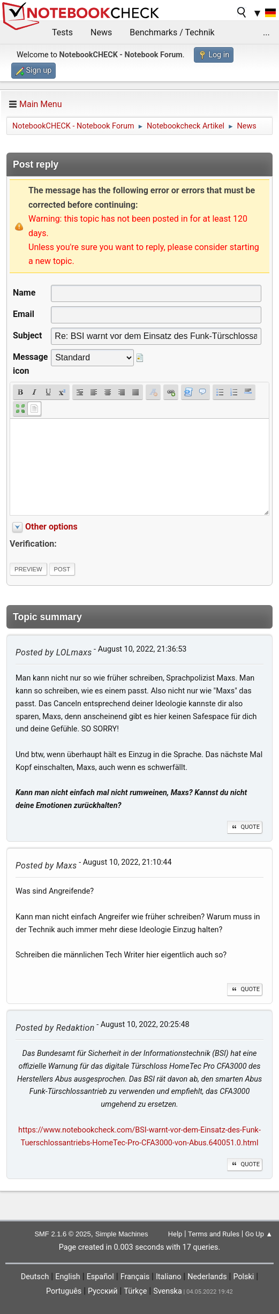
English (67, 1276)
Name (24, 293)
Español (100, 1276)
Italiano (168, 1276)
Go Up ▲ (259, 1234)
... (266, 32)
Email (23, 314)
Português (63, 1291)
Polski (243, 1276)
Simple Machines (121, 1234)
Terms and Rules (213, 1234)
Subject (27, 335)
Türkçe (135, 1291)
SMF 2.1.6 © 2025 (62, 1234)
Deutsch (35, 1276)
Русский (102, 1291)
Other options (51, 527)
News (101, 32)
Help (175, 1234)
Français (134, 1276)
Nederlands (207, 1276)
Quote (245, 827)
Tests (62, 32)
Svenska (167, 1291)
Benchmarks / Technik (172, 32)
